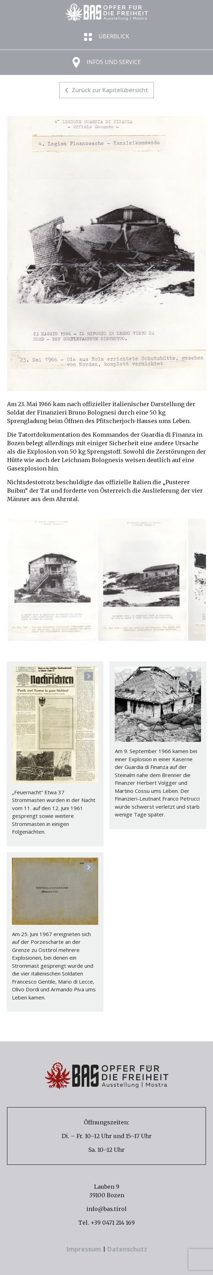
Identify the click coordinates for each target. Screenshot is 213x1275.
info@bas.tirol (106, 1208)
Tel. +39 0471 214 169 (106, 1222)
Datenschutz (127, 1249)
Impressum (84, 1249)
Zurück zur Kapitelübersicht (106, 90)
